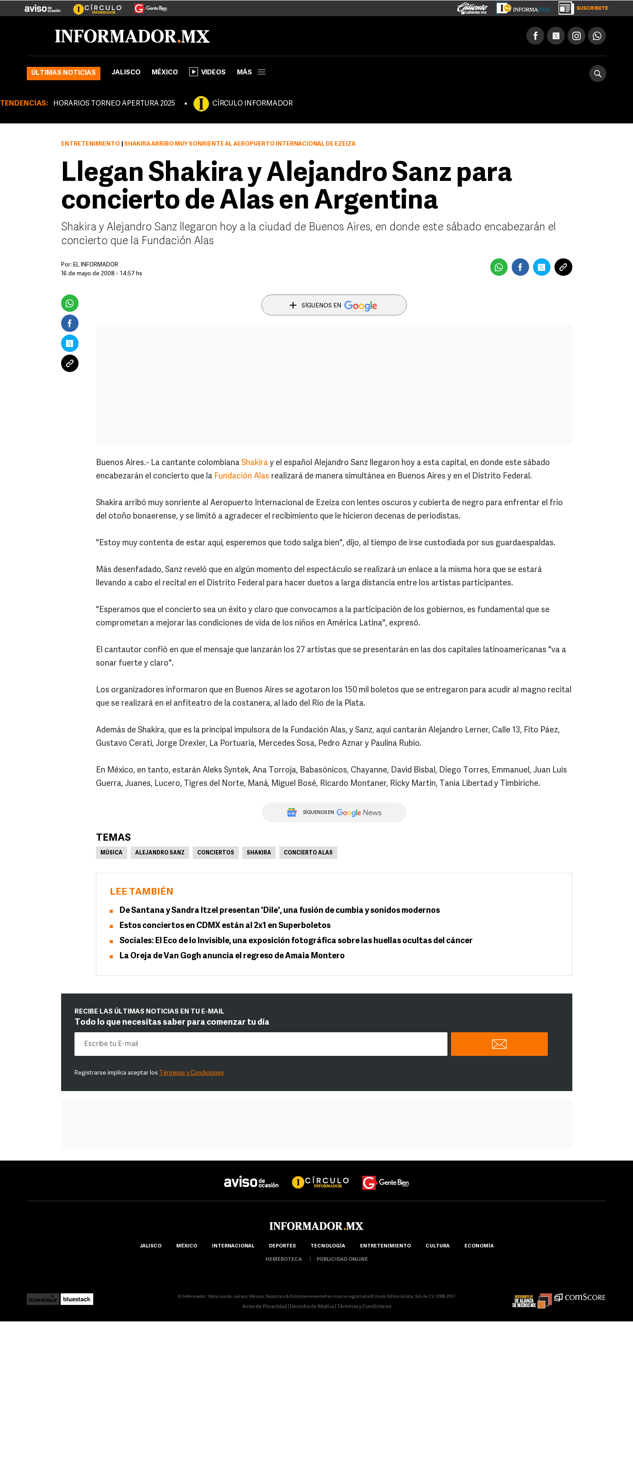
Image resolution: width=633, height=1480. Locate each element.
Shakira (254, 463)
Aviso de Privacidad (264, 1306)
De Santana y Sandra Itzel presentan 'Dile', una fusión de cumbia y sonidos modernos (280, 911)
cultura (438, 1246)
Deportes (282, 1246)
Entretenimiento (90, 144)
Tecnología (327, 1246)
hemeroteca (283, 1259)
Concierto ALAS (308, 853)
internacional (233, 1246)
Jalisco (126, 73)
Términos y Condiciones (191, 1073)
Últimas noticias (63, 73)
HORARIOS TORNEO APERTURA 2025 (114, 103)
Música (111, 853)
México (165, 73)
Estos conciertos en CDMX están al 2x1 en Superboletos (225, 926)
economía (479, 1246)
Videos (207, 71)
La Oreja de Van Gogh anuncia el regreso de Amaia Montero (232, 956)
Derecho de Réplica (312, 1306)
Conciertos (215, 853)
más (251, 73)
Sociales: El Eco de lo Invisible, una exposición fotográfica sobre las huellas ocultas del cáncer (296, 941)
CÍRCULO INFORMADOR (252, 103)
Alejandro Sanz (160, 853)
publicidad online (342, 1259)
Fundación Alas (241, 476)
